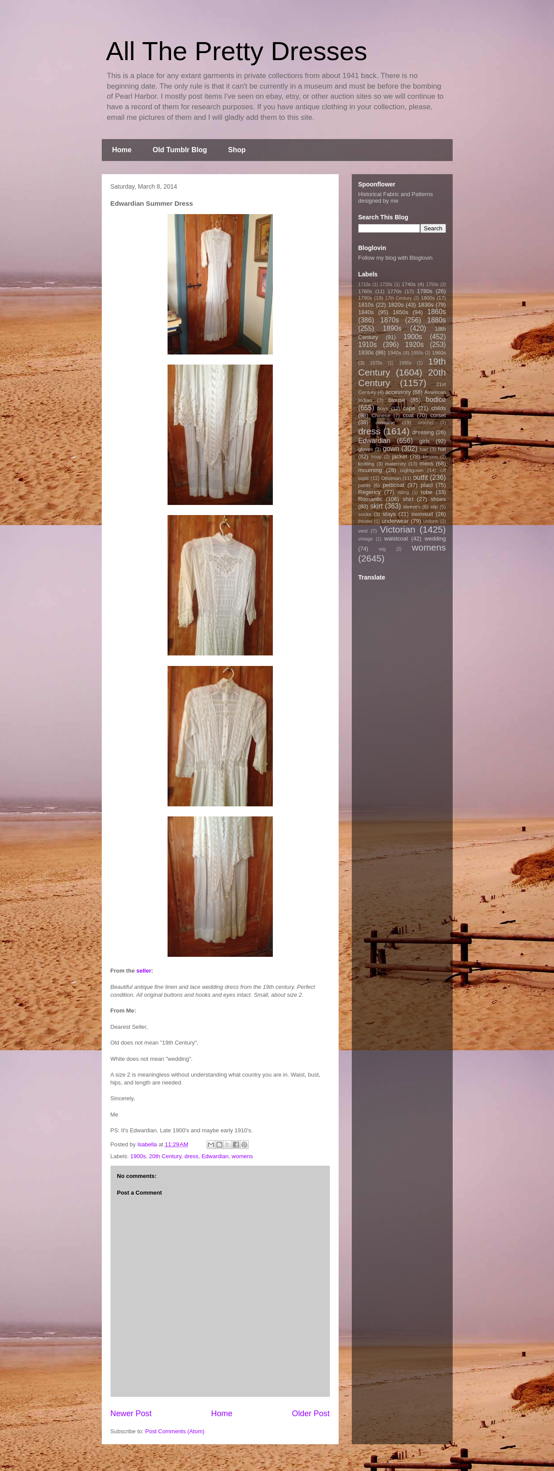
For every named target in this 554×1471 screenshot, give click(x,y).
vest (363, 530)
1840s (366, 312)
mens (426, 463)
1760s (365, 291)
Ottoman (391, 478)
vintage (365, 539)
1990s (405, 363)
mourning (370, 470)
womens (242, 1156)
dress (191, 1156)
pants (364, 485)
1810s (366, 304)
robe (426, 492)
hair (424, 449)
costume (385, 422)
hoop (376, 457)
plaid (426, 485)
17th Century (398, 298)
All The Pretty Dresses (237, 51)
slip (434, 506)
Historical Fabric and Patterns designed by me (395, 197)
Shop (237, 150)
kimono (430, 457)
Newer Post (131, 1413)
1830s (425, 304)
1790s (365, 298)
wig (382, 549)
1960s (439, 352)
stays (389, 514)
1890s (392, 328)
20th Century (165, 1156)
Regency (369, 492)
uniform (431, 521)
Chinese (381, 415)
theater (365, 521)
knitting (366, 463)
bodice (436, 399)
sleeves (412, 506)
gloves (365, 449)
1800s (428, 298)
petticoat (393, 485)
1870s (389, 320)
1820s (396, 304)
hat (442, 449)
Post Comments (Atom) (174, 1431)
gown (391, 448)
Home (122, 150)
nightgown (411, 470)
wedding (435, 538)
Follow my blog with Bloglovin (395, 257)
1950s (417, 353)
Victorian (397, 529)
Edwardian (214, 1156)
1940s (394, 352)
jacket (399, 456)
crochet (425, 422)
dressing (423, 432)
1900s (138, 1156)
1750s (432, 284)
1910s (367, 344)
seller (143, 970)
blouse (397, 400)
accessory (398, 392)
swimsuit (422, 514)
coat (408, 415)
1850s (400, 312)
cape (409, 408)
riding (403, 492)
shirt (408, 499)
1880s (436, 320)
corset (438, 415)
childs (438, 408)
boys (382, 408)
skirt (376, 506)
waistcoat (396, 538)
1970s (376, 363)
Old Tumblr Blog (180, 150)
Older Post (311, 1413)
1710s (364, 284)
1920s (414, 344)
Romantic (370, 499)
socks (365, 514)
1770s (394, 291)
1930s (366, 352)
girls (424, 441)
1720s (386, 284)
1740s (409, 284)
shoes (438, 499)
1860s (436, 311)
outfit (420, 477)
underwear (395, 521)
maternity (395, 463)
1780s (424, 291)
